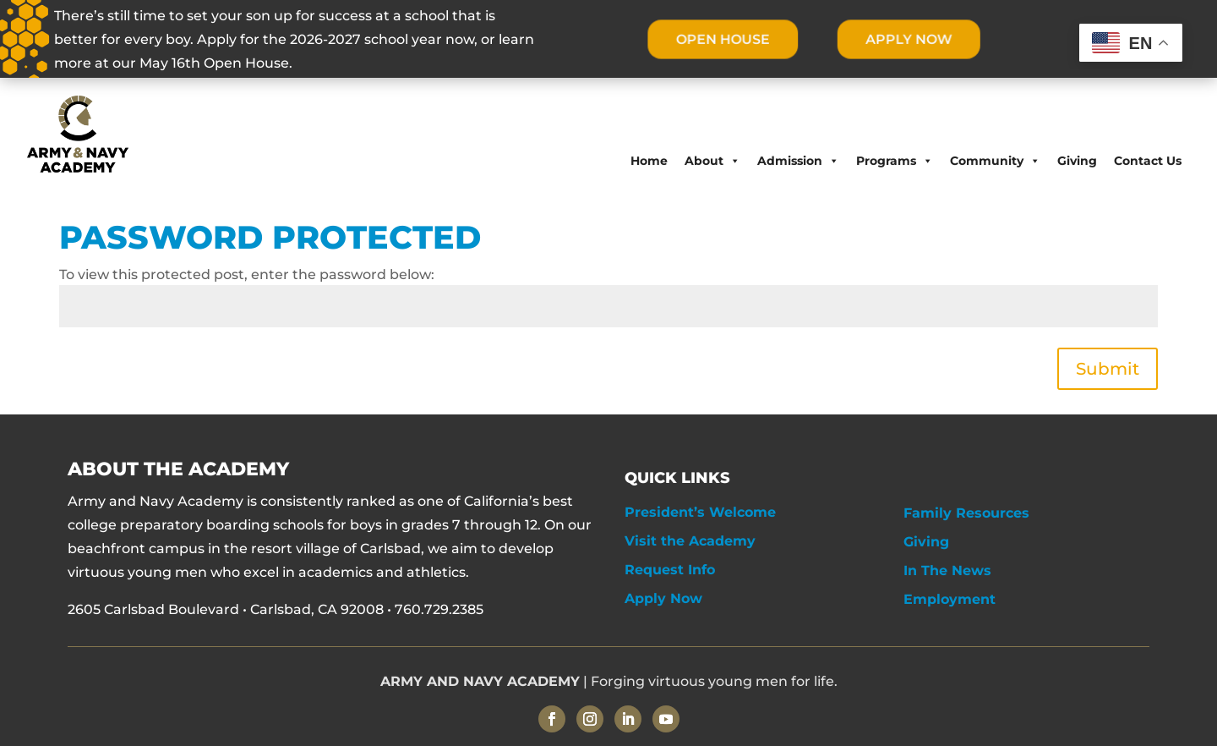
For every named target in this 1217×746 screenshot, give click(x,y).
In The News (947, 570)
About (712, 161)
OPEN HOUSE (722, 39)
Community (995, 161)
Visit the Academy (690, 541)
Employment (949, 599)
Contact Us (1148, 160)
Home (649, 160)
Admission (798, 161)
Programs (894, 161)
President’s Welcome (700, 512)
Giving (1077, 160)
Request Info (670, 570)
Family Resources (966, 513)
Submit (1107, 369)
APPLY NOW (909, 39)
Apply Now (663, 598)
